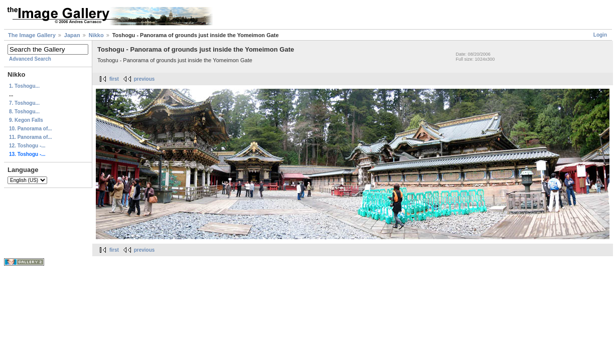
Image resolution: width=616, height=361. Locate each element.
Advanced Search (30, 59)
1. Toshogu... (24, 86)
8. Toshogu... (24, 111)
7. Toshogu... (24, 103)
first (114, 79)
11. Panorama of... (30, 137)
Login (600, 35)
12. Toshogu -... (27, 145)
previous (144, 79)
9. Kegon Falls (26, 120)
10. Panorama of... (30, 128)
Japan (72, 35)
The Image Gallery (32, 35)
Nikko (96, 35)
